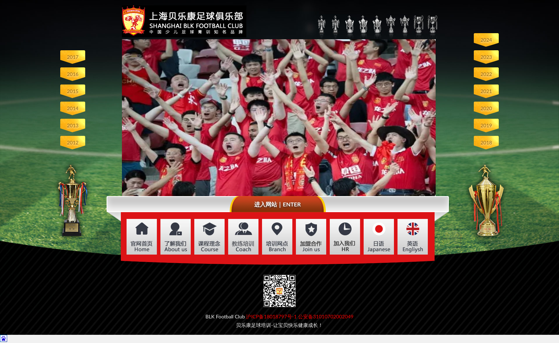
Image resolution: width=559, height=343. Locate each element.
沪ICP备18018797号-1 (271, 316)
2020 (486, 108)
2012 (72, 142)
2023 (486, 57)
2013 (72, 125)
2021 (486, 91)
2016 (72, 74)
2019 (486, 125)
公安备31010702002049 (326, 316)
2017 (72, 57)
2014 (72, 108)
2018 (486, 142)
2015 (72, 91)
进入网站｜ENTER (277, 204)
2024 (486, 40)
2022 (486, 74)
